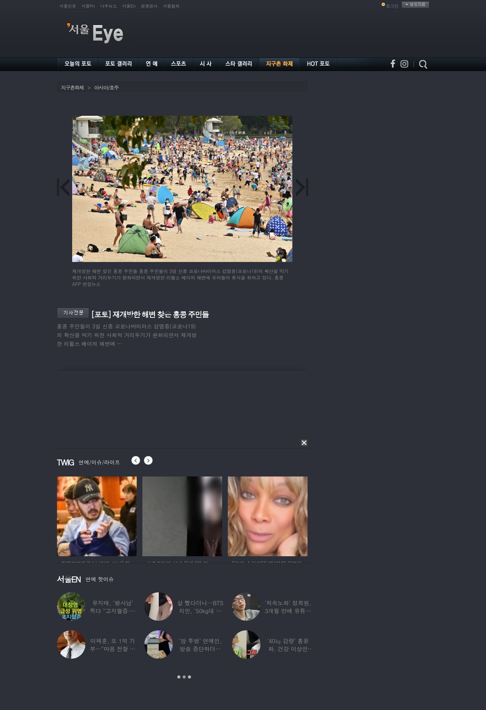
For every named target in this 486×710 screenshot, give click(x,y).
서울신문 (68, 6)
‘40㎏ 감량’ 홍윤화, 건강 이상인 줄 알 (288, 649)
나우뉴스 (108, 6)
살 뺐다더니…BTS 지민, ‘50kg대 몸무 (200, 611)
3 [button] (189, 676)
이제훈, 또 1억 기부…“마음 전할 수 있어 (112, 649)
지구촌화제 (72, 87)
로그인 (392, 6)
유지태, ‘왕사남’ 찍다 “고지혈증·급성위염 (112, 611)
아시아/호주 (106, 87)
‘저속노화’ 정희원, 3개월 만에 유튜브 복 (287, 611)
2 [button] (184, 676)
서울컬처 (171, 6)
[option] (116, 515)
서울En (129, 6)
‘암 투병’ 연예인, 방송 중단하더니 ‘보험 (200, 649)
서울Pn (88, 6)
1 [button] (178, 676)
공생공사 (149, 6)
